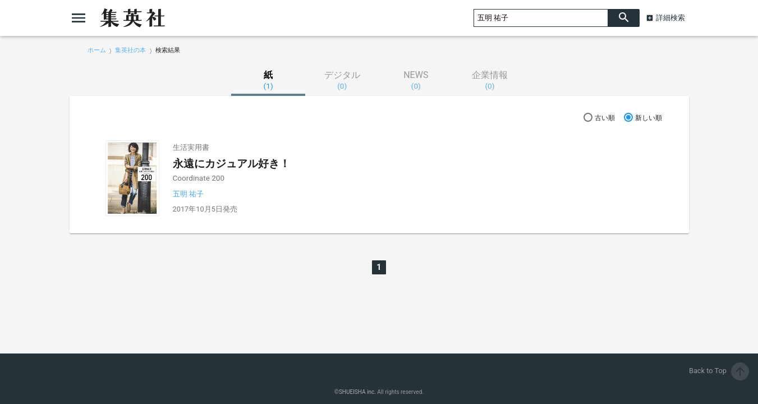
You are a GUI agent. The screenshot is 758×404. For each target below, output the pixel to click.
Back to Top (719, 370)
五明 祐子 (188, 194)
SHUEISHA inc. (357, 392)
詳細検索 (670, 17)
